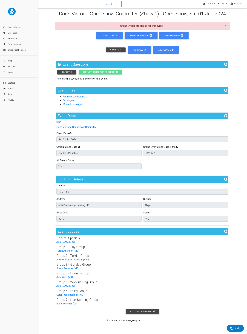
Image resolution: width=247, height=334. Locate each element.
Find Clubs (10, 38)
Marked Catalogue (141, 38)
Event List (116, 53)
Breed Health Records (15, 50)
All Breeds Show (65, 162)
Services (9, 66)
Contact (9, 83)
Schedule (139, 52)
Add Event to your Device (142, 314)
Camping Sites (12, 44)
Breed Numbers (174, 38)
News (8, 72)
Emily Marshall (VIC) (67, 306)
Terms (8, 94)
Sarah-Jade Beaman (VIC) (70, 297)
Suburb (147, 201)
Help (19, 60)
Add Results (165, 52)
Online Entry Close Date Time (160, 149)
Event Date (64, 135)
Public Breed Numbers (75, 99)
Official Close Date (68, 149)
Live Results (11, 33)
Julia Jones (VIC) (65, 244)
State (146, 215)
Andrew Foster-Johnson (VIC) (72, 262)
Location (61, 188)
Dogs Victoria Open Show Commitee (76, 129)
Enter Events (130, 5)
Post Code (62, 215)
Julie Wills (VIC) (65, 279)
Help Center (66, 75)
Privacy (8, 100)
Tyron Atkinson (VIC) (67, 253)
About (8, 88)
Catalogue (68, 103)
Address (60, 201)
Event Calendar (12, 27)
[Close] (225, 28)
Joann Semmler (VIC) (67, 271)
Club (58, 124)
